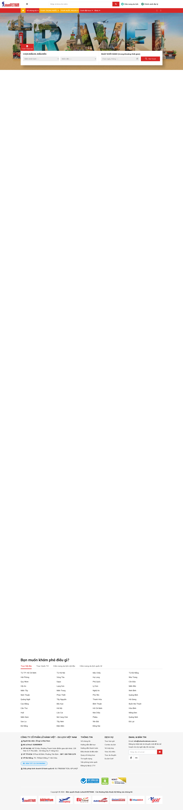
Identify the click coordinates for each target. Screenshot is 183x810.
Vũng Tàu (60, 677)
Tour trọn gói (110, 741)
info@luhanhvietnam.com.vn (145, 741)
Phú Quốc (96, 681)
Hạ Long (96, 677)
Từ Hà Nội (61, 672)
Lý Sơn (95, 685)
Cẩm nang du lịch (129, 4)
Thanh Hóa (97, 699)
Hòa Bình (132, 708)
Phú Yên (96, 694)
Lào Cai (60, 712)
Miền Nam (25, 716)
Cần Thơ (24, 708)
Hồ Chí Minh (97, 708)
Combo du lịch (110, 744)
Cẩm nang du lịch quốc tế (91, 665)
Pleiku (95, 716)
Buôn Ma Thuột (135, 703)
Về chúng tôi (32, 10)
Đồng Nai (96, 725)
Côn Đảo (132, 681)
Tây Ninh (60, 721)
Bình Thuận (97, 703)
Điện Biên (60, 725)
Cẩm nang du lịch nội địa (64, 665)
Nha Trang (133, 677)
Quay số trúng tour (88, 755)
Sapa (59, 681)
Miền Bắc (132, 685)
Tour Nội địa (26, 665)
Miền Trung (61, 690)
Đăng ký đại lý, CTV (88, 765)
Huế (22, 712)
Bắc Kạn (60, 703)
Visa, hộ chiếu (110, 751)
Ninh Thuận (25, 694)
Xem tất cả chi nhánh (34, 763)
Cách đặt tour (85, 10)
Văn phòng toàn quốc (89, 762)
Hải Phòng (25, 677)
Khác (97, 10)
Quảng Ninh (133, 716)
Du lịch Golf (109, 758)
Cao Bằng (25, 703)
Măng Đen (133, 712)
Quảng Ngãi (25, 699)
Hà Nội (59, 708)
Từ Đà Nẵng (134, 672)
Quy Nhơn (24, 681)
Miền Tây (24, 690)
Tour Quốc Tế (42, 665)
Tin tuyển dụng (86, 758)
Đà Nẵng (24, 725)
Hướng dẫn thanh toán (89, 748)
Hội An (23, 685)
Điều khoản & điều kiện (89, 751)
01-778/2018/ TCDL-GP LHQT (66, 768)
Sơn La (23, 721)
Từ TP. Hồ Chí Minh (28, 672)
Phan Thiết (61, 694)
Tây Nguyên (61, 699)
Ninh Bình (132, 690)
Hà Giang (132, 699)
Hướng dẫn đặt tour (88, 744)
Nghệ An (96, 690)
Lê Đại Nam (45, 740)
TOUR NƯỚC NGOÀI (68, 10)
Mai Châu (96, 712)
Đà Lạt (131, 721)
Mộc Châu (97, 672)
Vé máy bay (109, 748)
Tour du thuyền (110, 755)
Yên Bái (96, 721)
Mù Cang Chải (62, 716)
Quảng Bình (133, 694)
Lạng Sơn (60, 685)
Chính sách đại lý (149, 4)
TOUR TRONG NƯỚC (48, 10)
